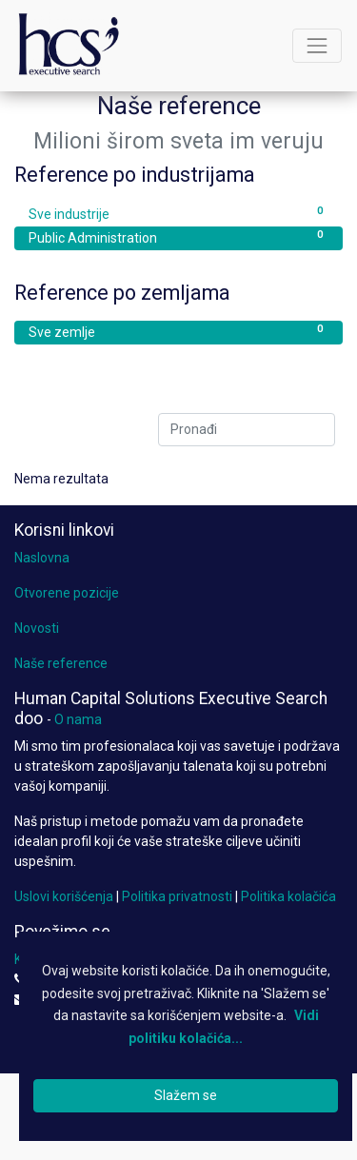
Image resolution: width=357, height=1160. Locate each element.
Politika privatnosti (177, 896)
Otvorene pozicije (66, 592)
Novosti (36, 628)
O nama (78, 719)
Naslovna (41, 557)
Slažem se (185, 1095)
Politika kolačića (288, 896)
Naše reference (61, 663)
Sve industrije (178, 213)
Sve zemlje (178, 331)
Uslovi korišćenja (63, 896)
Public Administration (178, 237)
